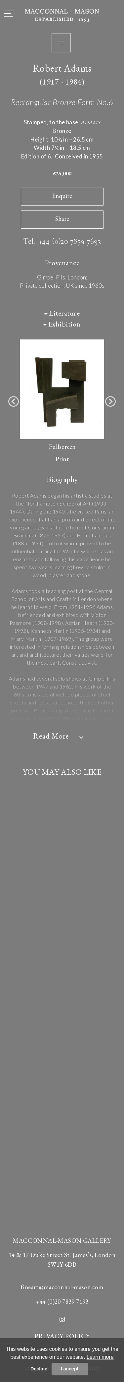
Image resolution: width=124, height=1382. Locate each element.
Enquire (62, 196)
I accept (70, 1368)
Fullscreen (62, 446)
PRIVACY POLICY (62, 1336)
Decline (38, 1368)
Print (62, 458)
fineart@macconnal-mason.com (62, 1287)
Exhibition (62, 324)
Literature (62, 313)
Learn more (100, 1357)
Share (62, 218)
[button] (13, 401)
